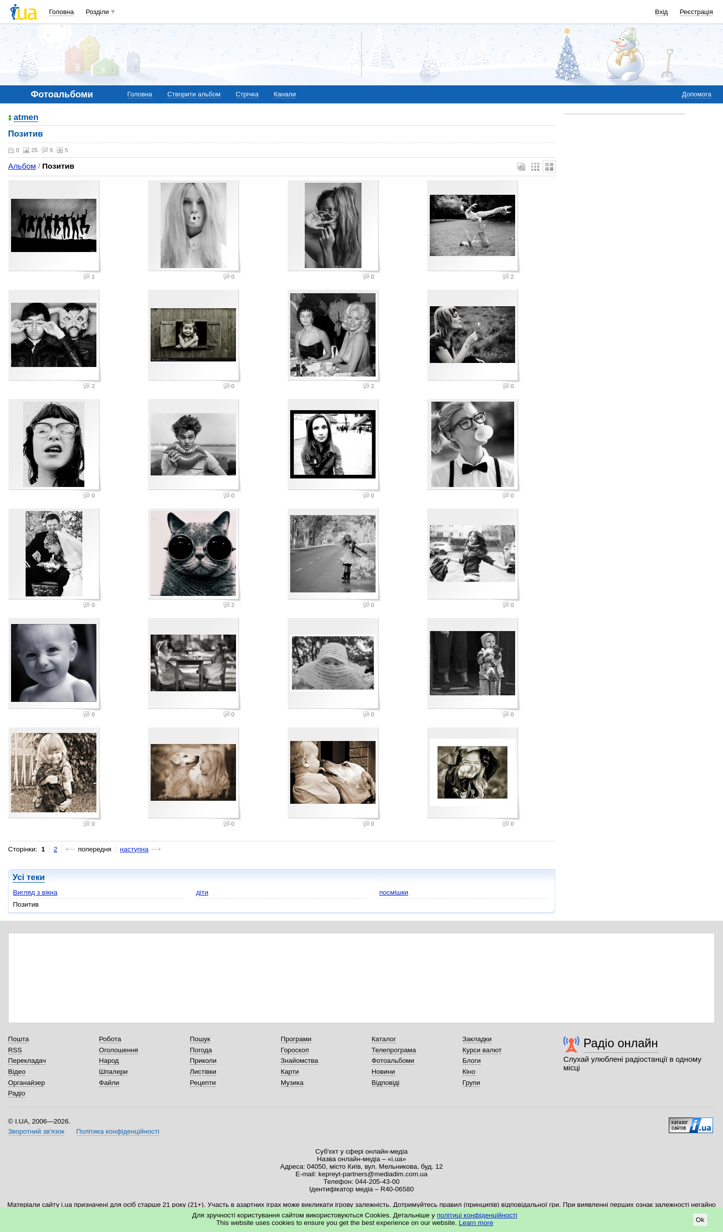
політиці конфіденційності (477, 1215)
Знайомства (299, 1060)
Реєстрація (696, 12)
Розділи (97, 12)
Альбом (22, 166)
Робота (110, 1039)
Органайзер (26, 1082)
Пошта (18, 1039)
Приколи (203, 1060)
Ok (700, 1219)
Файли (109, 1082)
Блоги (471, 1060)
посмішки (393, 892)
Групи (471, 1082)
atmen (26, 117)
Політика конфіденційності (117, 1131)
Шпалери (113, 1071)
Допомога (696, 94)
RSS (15, 1050)
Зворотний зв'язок (36, 1131)
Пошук (200, 1039)
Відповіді (386, 1082)
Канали (285, 94)
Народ (109, 1060)
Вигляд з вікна (35, 892)
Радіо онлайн (620, 1043)
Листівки (203, 1071)
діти (202, 892)
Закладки (477, 1039)
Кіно (468, 1071)
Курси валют (482, 1050)
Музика (292, 1082)
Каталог (384, 1039)
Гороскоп (295, 1050)
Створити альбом (193, 94)
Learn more (476, 1222)
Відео (17, 1071)
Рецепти (203, 1082)
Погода (201, 1050)
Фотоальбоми (393, 1060)
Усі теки (29, 877)
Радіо (16, 1093)
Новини (383, 1071)
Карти (290, 1071)
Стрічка (246, 94)
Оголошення (118, 1050)
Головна (61, 12)
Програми (296, 1039)
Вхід (661, 12)
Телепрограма (394, 1050)
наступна (134, 849)
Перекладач (27, 1060)
